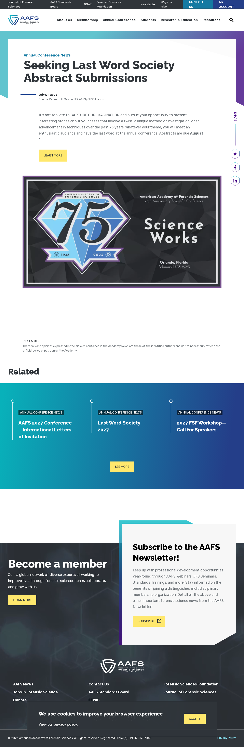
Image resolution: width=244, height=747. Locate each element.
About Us (64, 20)
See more (122, 473)
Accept (195, 719)
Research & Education (179, 20)
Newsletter (148, 4)
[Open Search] (231, 19)
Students (148, 20)
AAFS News (23, 684)
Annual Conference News (47, 55)
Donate (20, 700)
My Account (226, 4)
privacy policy (65, 724)
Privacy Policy (226, 738)
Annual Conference (119, 20)
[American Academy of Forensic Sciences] (23, 20)
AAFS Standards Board (109, 692)
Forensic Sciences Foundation (191, 684)
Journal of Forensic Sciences (190, 692)
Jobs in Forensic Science (35, 692)
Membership (87, 20)
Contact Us (196, 4)
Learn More (53, 155)
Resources (211, 20)
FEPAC (88, 4)
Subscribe (146, 621)
